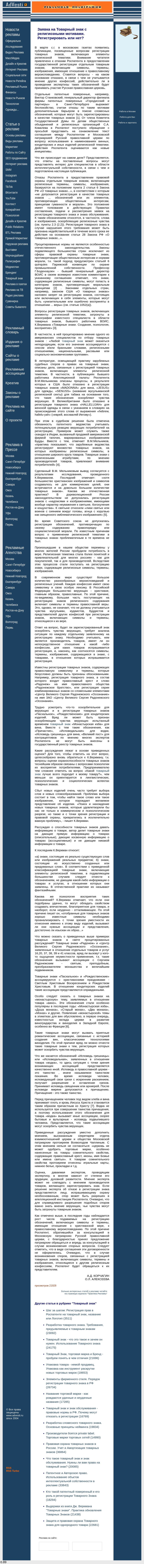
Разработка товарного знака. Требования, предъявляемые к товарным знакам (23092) (75, 1329)
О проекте (13, 420)
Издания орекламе (13, 344)
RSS (8, 1468)
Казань (9, 496)
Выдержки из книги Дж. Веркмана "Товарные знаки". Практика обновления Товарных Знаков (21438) (73, 1510)
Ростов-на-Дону (14, 507)
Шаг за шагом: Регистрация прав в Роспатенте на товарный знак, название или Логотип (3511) (73, 1314)
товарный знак (72, 341)
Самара (10, 484)
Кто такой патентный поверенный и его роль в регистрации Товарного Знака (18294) (73, 1495)
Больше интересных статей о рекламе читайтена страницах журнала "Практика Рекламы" (84, 1292)
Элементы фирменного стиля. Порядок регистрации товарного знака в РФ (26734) (73, 1383)
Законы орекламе (13, 395)
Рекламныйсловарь (14, 330)
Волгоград (11, 519)
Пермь (9, 524)
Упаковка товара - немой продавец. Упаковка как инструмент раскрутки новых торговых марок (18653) (70, 1368)
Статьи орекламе (12, 126)
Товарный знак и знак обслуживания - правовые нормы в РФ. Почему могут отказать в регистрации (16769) (72, 1412)
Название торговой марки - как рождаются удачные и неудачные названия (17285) (69, 1397)
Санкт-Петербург (15, 461)
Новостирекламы (12, 32)
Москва (9, 456)
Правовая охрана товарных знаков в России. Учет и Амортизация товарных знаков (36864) (72, 1448)
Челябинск (11, 501)
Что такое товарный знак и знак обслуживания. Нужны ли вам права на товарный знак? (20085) (73, 1462)
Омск (8, 490)
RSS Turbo (12, 1471)
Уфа (8, 513)
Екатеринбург (13, 478)
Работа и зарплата (127, 122)
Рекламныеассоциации (15, 371)
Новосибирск (13, 467)
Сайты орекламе (12, 357)
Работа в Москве (127, 111)
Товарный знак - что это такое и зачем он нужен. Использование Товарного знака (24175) (74, 1343)
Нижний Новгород (15, 473)
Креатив (12, 383)
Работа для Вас (127, 117)
